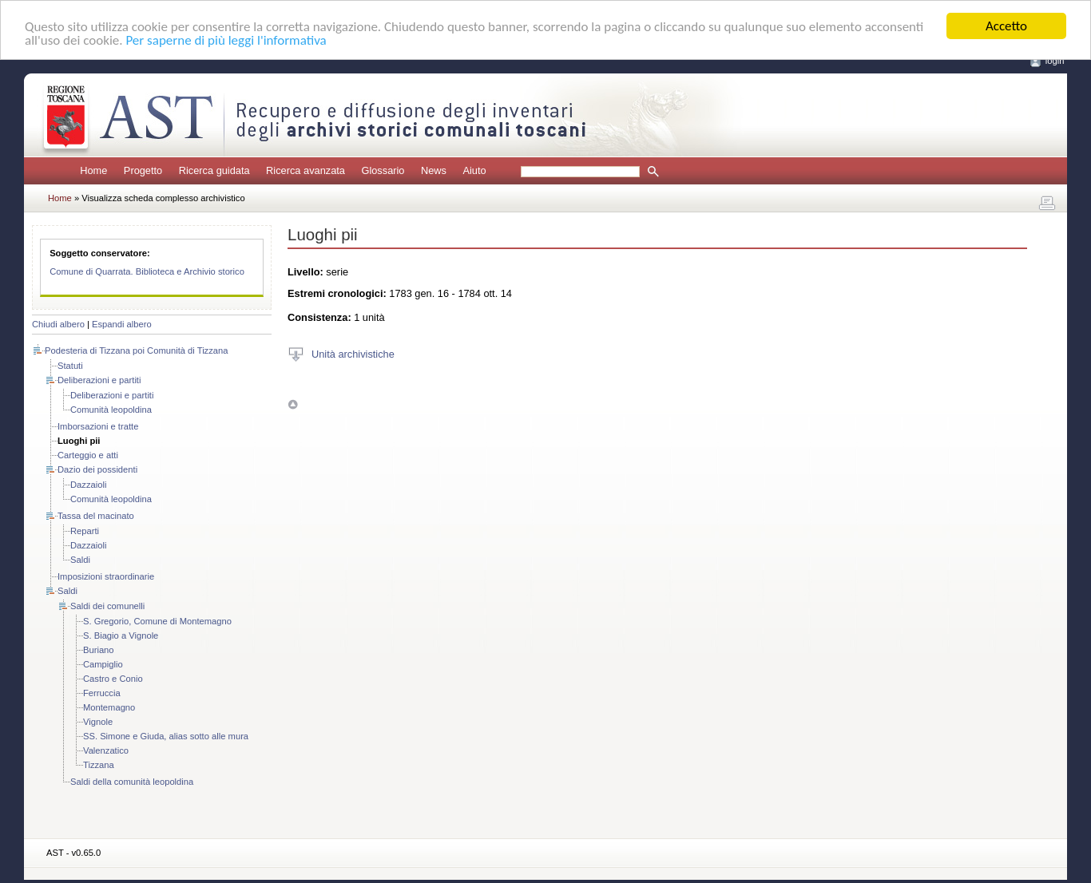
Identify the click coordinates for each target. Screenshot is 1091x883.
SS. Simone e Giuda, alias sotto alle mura (165, 736)
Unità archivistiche (353, 353)
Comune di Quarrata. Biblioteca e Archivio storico (147, 271)
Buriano (98, 650)
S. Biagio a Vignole (120, 635)
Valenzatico (106, 750)
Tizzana (98, 765)
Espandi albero (122, 324)
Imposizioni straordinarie (106, 576)
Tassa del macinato (96, 516)
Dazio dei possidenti (97, 469)
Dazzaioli (88, 484)
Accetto (1006, 26)
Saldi (80, 559)
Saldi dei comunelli (107, 606)
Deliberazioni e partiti (99, 380)
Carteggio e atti (88, 455)
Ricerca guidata (214, 170)
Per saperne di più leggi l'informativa (225, 39)
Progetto (143, 170)
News (433, 170)
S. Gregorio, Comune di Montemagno (157, 621)
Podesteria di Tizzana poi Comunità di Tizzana (136, 350)
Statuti (70, 365)
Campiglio (103, 664)
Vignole (98, 722)
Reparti (84, 531)
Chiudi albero (58, 324)
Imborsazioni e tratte (98, 426)
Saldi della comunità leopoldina (131, 781)
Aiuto (474, 170)
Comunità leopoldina (111, 409)
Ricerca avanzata (305, 170)
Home (93, 170)
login (1055, 60)
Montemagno (109, 707)
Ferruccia (102, 693)
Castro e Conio (113, 678)
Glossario (382, 170)
